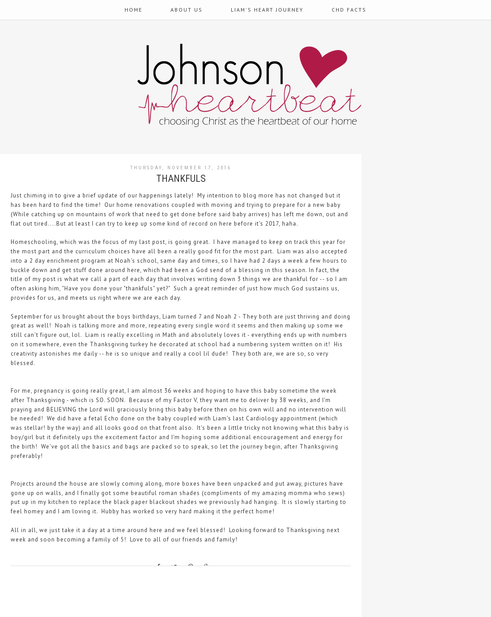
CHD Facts (349, 9)
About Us (187, 9)
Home (133, 9)
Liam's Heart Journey (267, 9)
